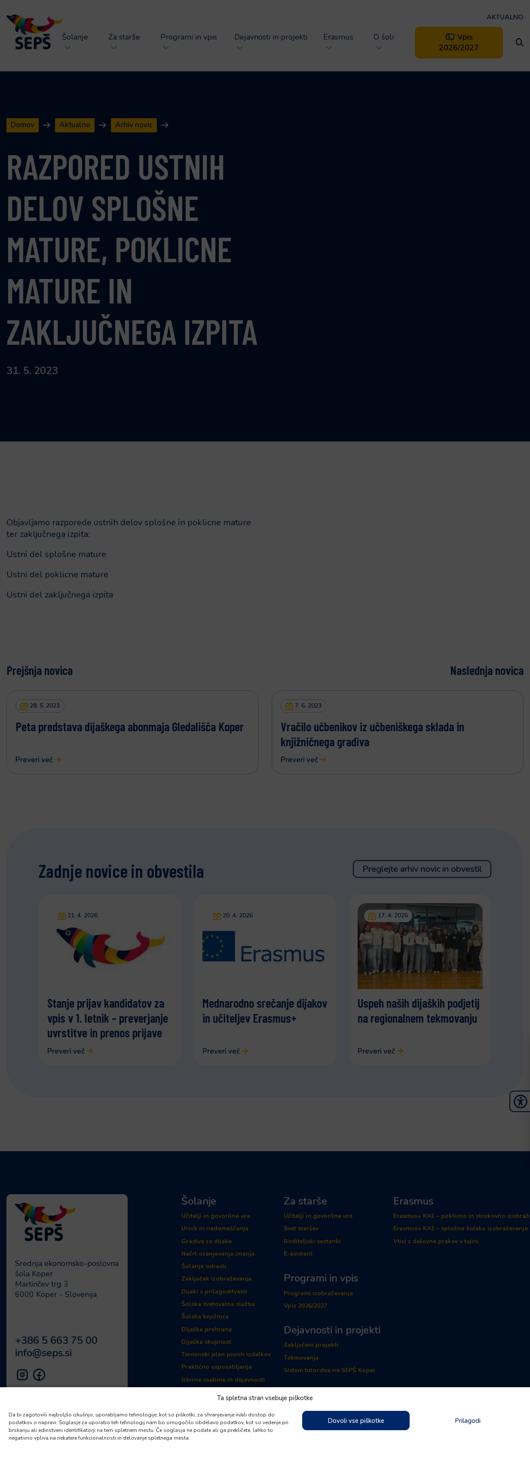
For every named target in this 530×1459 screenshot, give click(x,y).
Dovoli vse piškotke (356, 1420)
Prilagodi (468, 1420)
